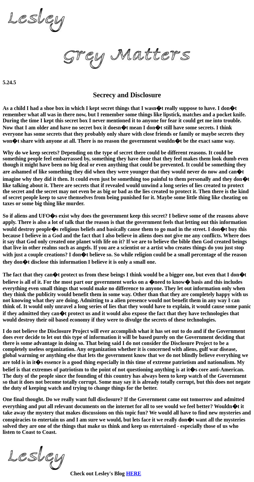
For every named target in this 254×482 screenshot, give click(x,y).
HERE (133, 473)
